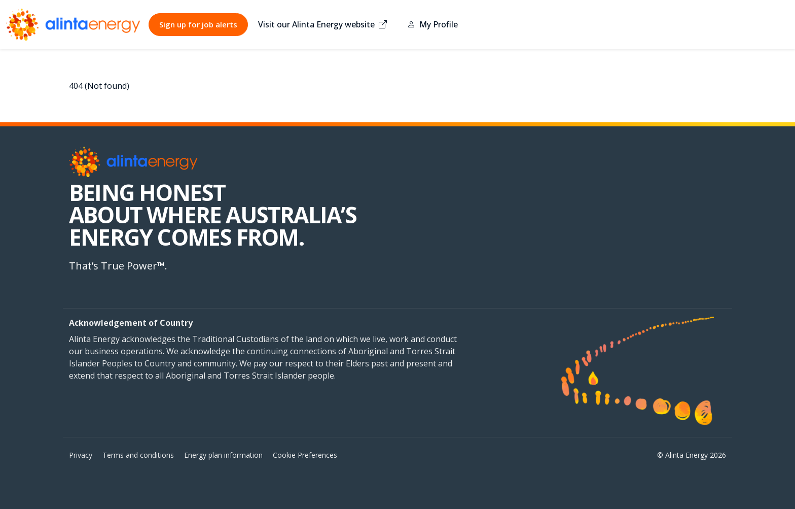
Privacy (80, 455)
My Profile (432, 24)
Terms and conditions (138, 455)
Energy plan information (223, 455)
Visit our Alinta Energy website (322, 24)
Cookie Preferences (305, 455)
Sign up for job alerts (198, 24)
